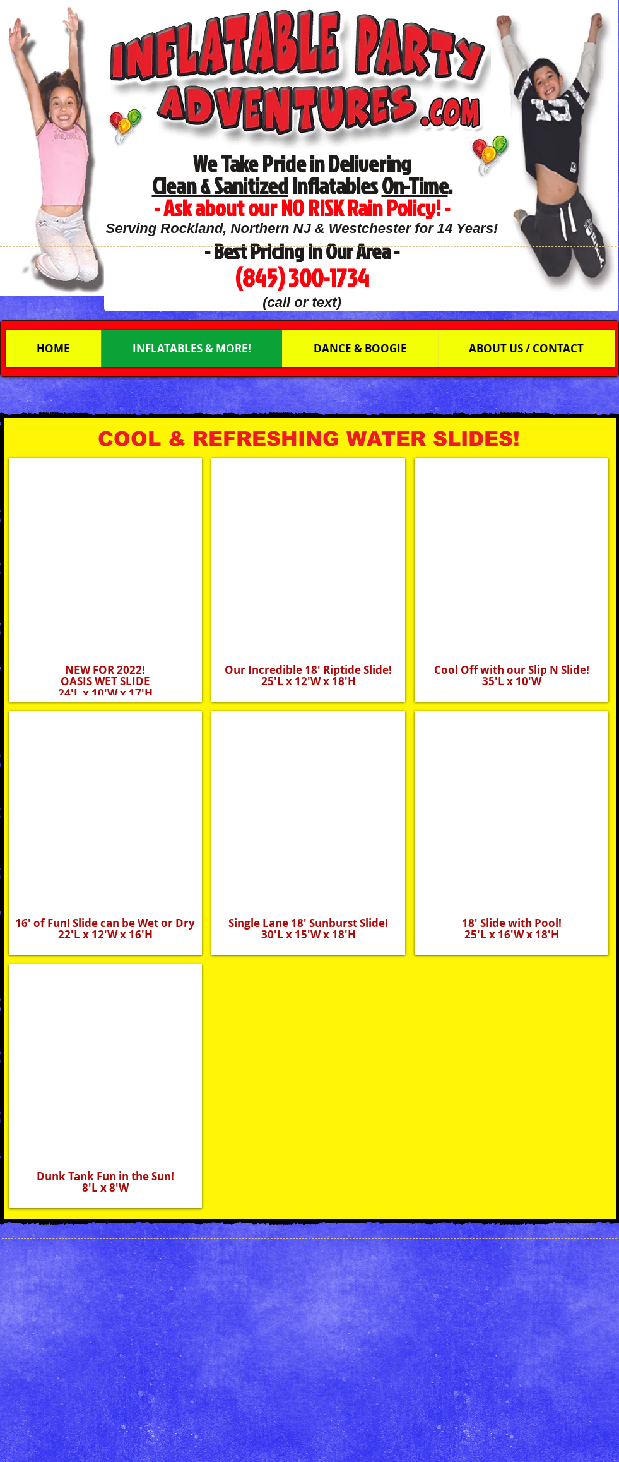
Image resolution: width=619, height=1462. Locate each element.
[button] (106, 580)
